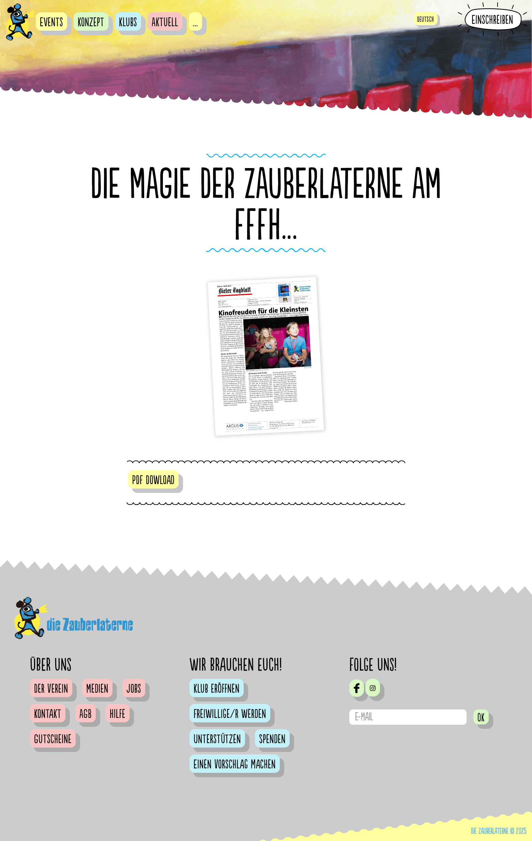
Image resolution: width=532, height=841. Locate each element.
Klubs (128, 22)
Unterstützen (217, 739)
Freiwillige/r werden (230, 714)
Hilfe (117, 714)
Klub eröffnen (217, 689)
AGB (85, 714)
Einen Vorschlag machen (235, 764)
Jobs (133, 689)
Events (51, 22)
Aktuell (165, 22)
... (195, 22)
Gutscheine (53, 739)
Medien (97, 689)
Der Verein (51, 689)
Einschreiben (492, 20)
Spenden (272, 739)
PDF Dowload (153, 480)
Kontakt (47, 714)
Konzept (91, 22)
